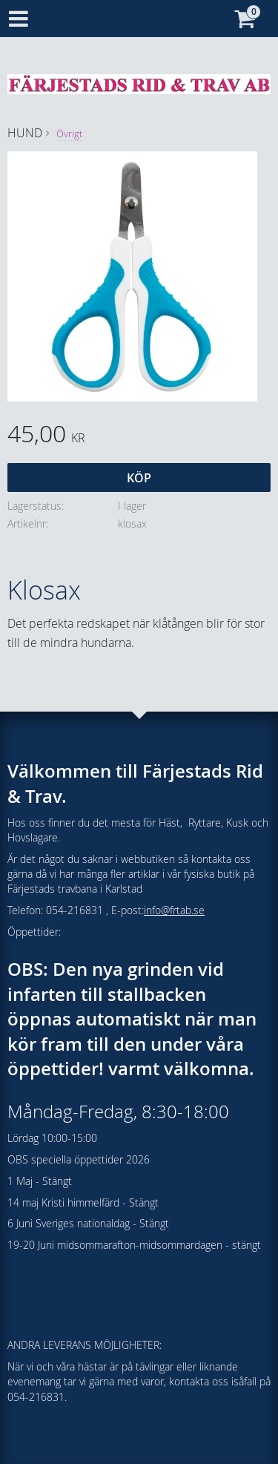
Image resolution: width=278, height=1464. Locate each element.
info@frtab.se (174, 910)
